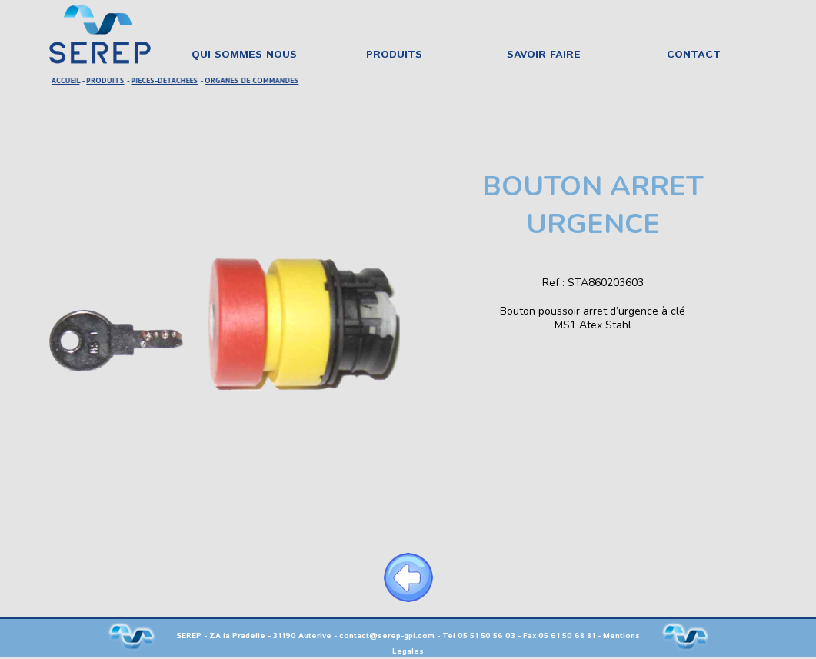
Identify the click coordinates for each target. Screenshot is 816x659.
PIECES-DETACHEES (165, 80)
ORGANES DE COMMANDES (251, 80)
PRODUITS (107, 80)
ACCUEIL (68, 80)
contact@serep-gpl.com (387, 636)
